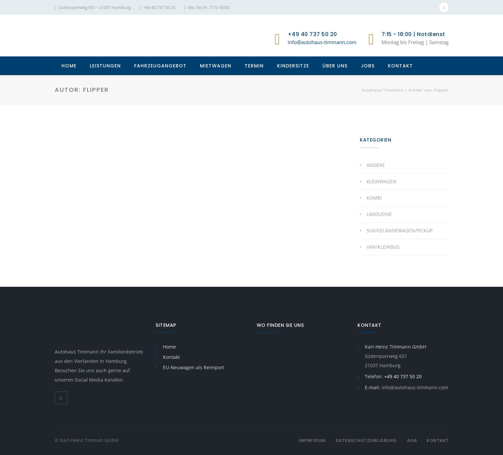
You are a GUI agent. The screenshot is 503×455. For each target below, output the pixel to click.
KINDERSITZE (293, 65)
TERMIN (254, 65)
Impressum (312, 440)
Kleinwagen (381, 181)
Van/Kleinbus (383, 247)
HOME (68, 65)
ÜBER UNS (334, 65)
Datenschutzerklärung (366, 440)
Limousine (379, 214)
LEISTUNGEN (105, 65)
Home (169, 347)
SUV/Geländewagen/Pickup (399, 230)
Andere (375, 165)
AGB (412, 440)
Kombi (374, 198)
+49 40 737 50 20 (159, 7)
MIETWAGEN (215, 65)
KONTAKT (400, 65)
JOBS (367, 65)
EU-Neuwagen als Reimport (193, 367)
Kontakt (171, 357)
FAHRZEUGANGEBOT (160, 65)
